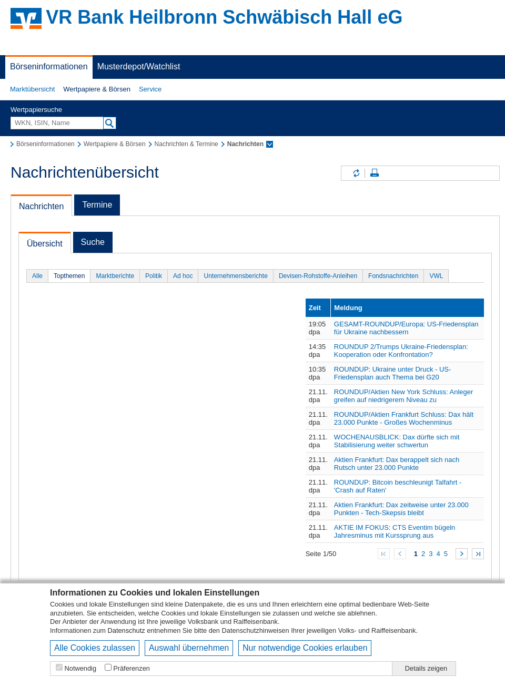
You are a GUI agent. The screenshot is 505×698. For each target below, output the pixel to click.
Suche (93, 242)
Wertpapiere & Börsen (96, 89)
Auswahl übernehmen (189, 647)
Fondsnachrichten (393, 276)
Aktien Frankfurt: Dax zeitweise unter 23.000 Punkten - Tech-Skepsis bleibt (401, 509)
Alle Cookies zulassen (94, 647)
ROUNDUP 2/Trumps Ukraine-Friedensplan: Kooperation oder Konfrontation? (401, 350)
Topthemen (69, 276)
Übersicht (45, 243)
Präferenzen (131, 668)
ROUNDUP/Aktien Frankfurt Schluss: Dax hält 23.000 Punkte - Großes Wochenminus (403, 418)
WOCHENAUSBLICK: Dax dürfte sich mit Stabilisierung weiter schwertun (396, 441)
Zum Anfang (383, 554)
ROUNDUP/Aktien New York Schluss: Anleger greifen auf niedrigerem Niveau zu (403, 396)
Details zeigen (426, 668)
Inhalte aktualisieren (355, 173)
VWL (436, 276)
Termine (97, 204)
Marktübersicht (32, 89)
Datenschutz (126, 630)
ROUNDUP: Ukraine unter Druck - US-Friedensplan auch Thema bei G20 (392, 373)
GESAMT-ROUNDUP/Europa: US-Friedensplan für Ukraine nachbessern (406, 328)
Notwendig (80, 668)
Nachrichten (41, 206)
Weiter (461, 554)
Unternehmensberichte (235, 276)
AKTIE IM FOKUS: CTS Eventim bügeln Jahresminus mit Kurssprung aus (394, 531)
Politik (153, 276)
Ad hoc (183, 276)
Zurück (400, 554)
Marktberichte (115, 276)
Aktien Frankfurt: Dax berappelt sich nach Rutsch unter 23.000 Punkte (396, 463)
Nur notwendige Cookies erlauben (305, 647)
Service (150, 89)
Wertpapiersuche (36, 110)
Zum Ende (477, 554)
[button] (32, 89)
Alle (37, 276)
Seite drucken (374, 173)
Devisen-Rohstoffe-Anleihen (318, 276)
